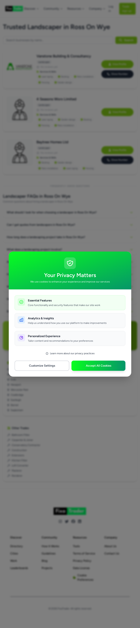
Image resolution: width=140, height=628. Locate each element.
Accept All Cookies (98, 365)
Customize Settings (42, 365)
